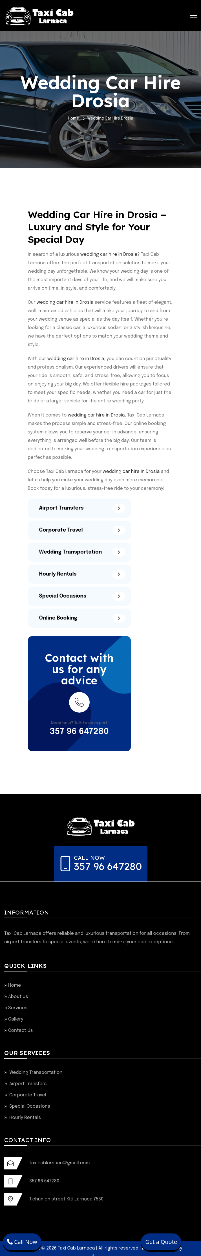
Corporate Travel (27, 1095)
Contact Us (20, 1030)
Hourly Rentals (25, 1117)
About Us (18, 996)
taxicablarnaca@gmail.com (59, 1163)
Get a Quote (161, 1242)
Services (17, 1008)
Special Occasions (29, 1106)
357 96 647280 (79, 731)
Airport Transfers (28, 1083)
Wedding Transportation (35, 1072)
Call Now (22, 1242)
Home (73, 118)
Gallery (15, 1019)
